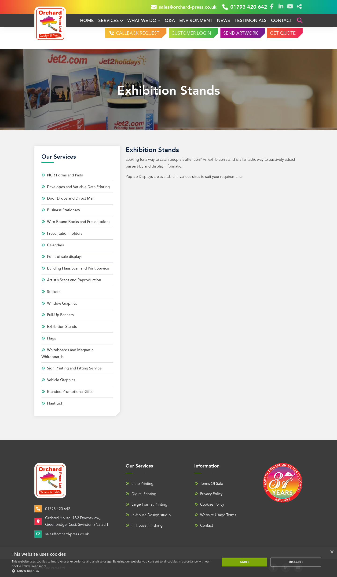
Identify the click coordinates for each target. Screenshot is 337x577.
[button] (113, 570)
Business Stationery (60, 210)
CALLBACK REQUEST (137, 33)
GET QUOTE (283, 33)
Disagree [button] (296, 562)
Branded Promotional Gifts (66, 391)
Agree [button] (244, 562)
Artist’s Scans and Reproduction (71, 280)
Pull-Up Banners (57, 315)
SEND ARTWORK (240, 33)
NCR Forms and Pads (62, 175)
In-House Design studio (148, 515)
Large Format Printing (146, 504)
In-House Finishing (144, 525)
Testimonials (250, 20)
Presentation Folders (61, 233)
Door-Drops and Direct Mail (67, 198)
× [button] (331, 552)
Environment (195, 20)
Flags (48, 338)
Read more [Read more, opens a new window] (38, 566)
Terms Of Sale (208, 483)
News (223, 20)
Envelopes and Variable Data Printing (75, 187)
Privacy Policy (208, 494)
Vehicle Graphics (58, 380)
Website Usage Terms (215, 515)
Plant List (51, 403)
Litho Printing (140, 483)
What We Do (141, 20)
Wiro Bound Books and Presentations (75, 221)
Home (87, 20)
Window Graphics (59, 303)
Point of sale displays (61, 256)
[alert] (168, 562)
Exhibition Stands (59, 326)
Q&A (170, 20)
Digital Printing (141, 494)
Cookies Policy (209, 504)
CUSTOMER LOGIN (191, 33)
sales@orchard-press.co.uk (183, 7)
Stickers (50, 291)
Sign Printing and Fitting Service (71, 368)
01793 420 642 (244, 7)
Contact (281, 20)
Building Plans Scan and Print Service (75, 268)
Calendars (52, 245)
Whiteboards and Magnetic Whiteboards (67, 353)
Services (108, 20)
